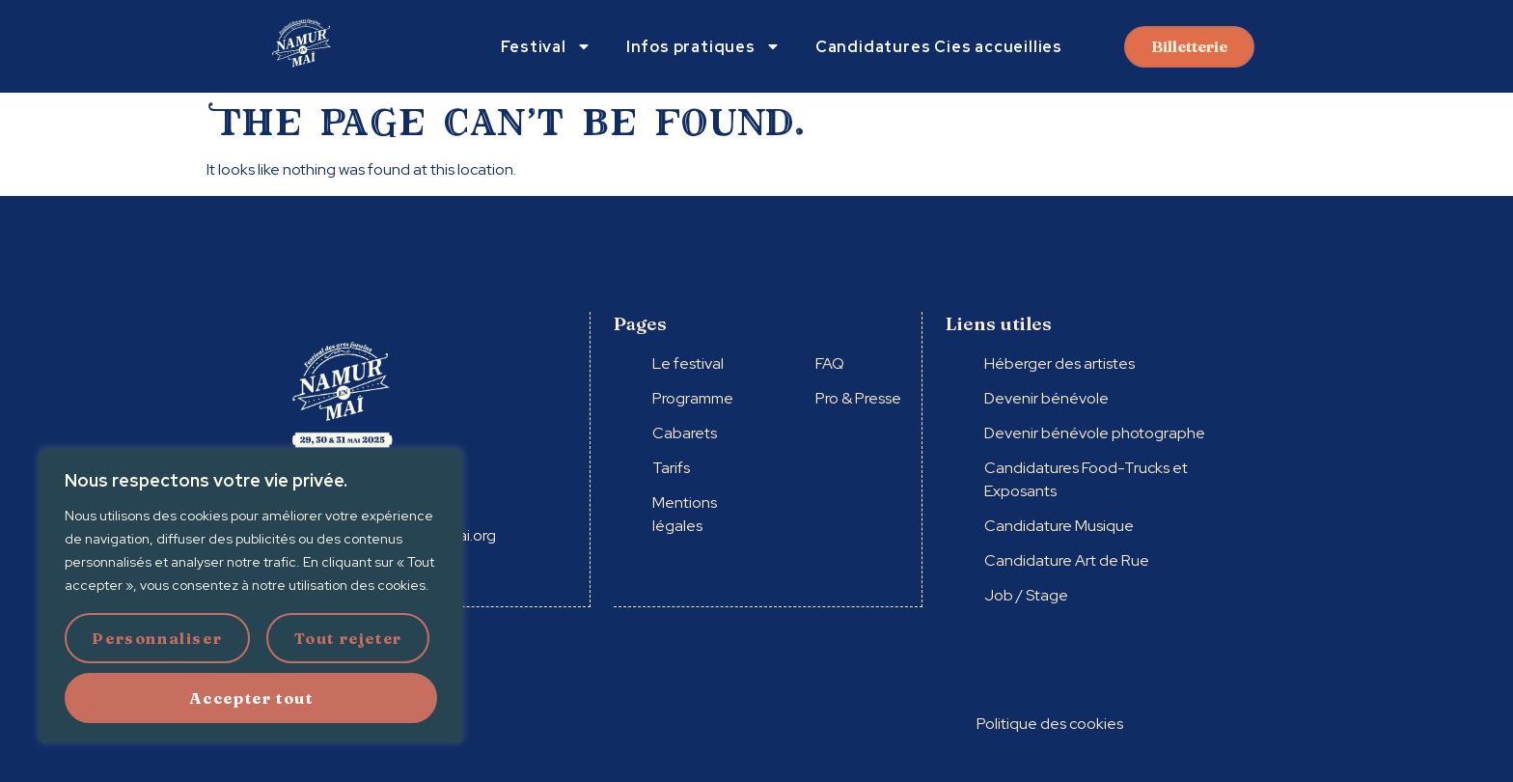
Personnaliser (157, 638)
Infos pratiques (703, 47)
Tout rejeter (348, 638)
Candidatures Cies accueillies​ (938, 47)
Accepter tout (251, 698)
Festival (546, 47)
